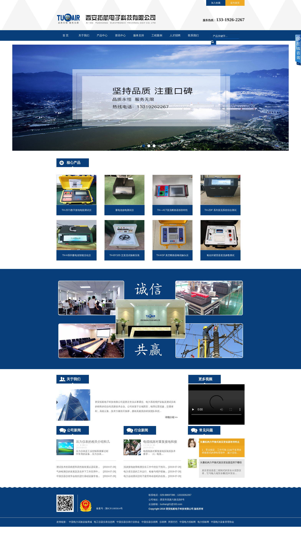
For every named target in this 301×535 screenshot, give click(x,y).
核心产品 (73, 163)
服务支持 (138, 35)
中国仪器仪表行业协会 (128, 522)
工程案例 (156, 35)
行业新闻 (141, 430)
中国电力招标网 (187, 522)
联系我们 (193, 35)
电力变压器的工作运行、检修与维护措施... (145, 471)
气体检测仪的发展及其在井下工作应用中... (78, 471)
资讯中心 (120, 35)
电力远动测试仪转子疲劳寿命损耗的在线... (145, 476)
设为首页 (235, 3)
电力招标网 (203, 522)
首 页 (66, 35)
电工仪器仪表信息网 (104, 522)
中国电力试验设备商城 (80, 522)
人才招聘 (175, 35)
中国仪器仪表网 (149, 522)
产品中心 (102, 35)
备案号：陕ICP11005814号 (109, 508)
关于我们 (84, 35)
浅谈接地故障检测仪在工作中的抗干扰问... (145, 467)
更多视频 (205, 379)
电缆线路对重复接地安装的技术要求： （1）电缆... (159, 452)
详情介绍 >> (171, 417)
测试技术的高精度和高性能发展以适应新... (78, 467)
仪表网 (163, 522)
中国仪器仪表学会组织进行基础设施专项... (78, 476)
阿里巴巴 (173, 522)
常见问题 (206, 430)
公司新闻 (74, 430)
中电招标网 (62, 530)
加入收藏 (215, 3)
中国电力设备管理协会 (222, 522)
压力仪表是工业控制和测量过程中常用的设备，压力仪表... (92, 452)
